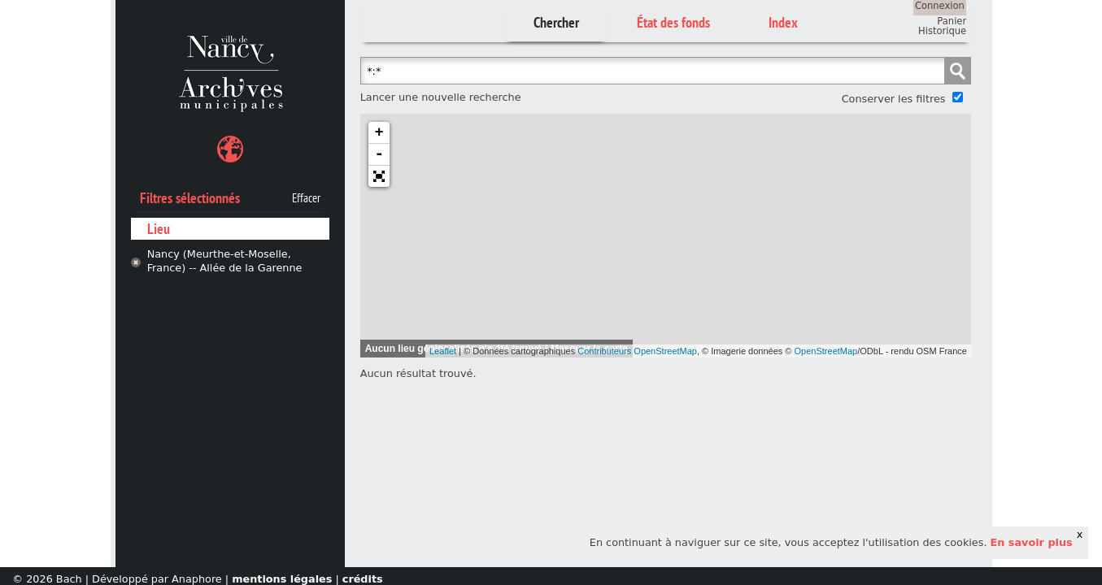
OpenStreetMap (826, 351)
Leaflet (442, 351)
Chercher (556, 22)
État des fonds (673, 22)
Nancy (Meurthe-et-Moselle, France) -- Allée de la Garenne (225, 261)
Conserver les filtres (894, 99)
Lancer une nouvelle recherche (440, 97)
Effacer (306, 198)
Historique (942, 31)
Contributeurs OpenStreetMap (637, 351)
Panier (951, 21)
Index (783, 22)
